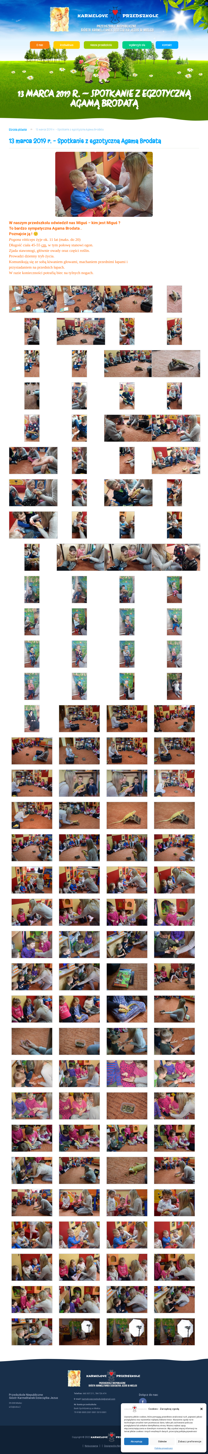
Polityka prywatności (164, 1448)
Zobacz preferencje (189, 1441)
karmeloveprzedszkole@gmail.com (98, 1399)
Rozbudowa (66, 45)
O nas (39, 45)
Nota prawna (91, 1446)
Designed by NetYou (114, 1446)
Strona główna (18, 129)
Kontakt (167, 45)
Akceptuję (136, 1441)
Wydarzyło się (137, 45)
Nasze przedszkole (101, 45)
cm (43, 245)
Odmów (162, 1441)
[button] (201, 1409)
